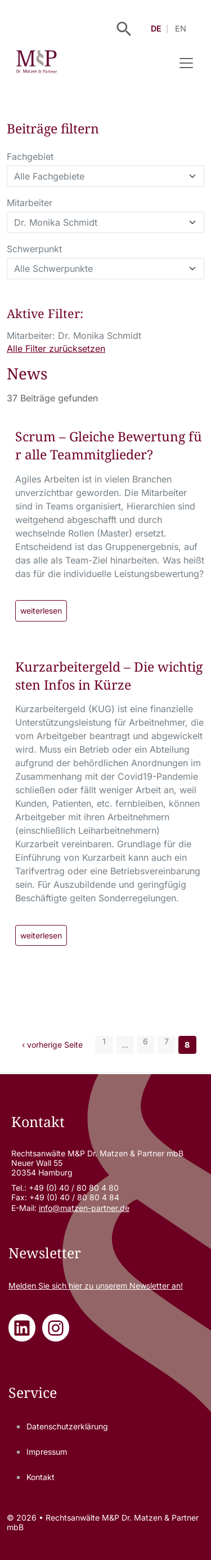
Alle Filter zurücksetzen (56, 348)
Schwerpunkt (34, 248)
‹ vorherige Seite (52, 1044)
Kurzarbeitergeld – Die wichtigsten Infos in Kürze (109, 676)
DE (156, 28)
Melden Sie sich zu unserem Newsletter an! (95, 1285)
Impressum (46, 1451)
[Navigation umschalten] (186, 63)
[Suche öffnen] (124, 29)
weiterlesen (41, 610)
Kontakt (40, 1477)
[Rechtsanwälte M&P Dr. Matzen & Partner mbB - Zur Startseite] (36, 63)
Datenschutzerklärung (67, 1426)
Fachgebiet (30, 156)
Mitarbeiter (29, 202)
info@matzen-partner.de (84, 1208)
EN (180, 28)
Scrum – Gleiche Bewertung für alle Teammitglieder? (108, 445)
